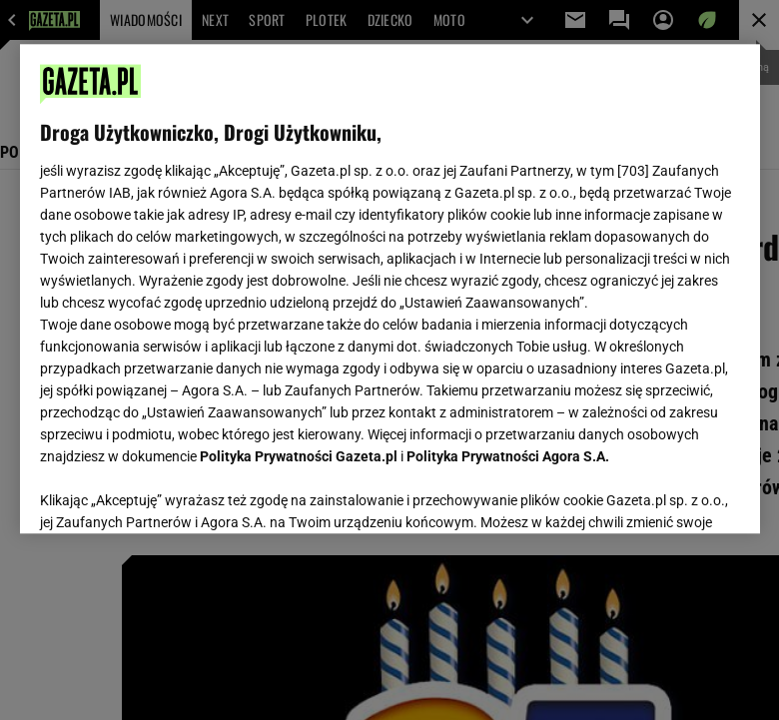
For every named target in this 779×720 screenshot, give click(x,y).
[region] (390, 288)
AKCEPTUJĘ (671, 494)
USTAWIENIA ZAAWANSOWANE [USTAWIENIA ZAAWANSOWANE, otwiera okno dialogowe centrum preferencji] (170, 493)
